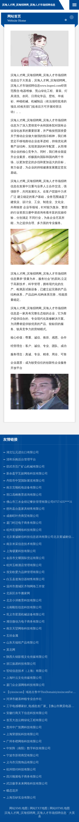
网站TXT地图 (38, 808)
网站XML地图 (18, 808)
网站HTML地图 (60, 808)
